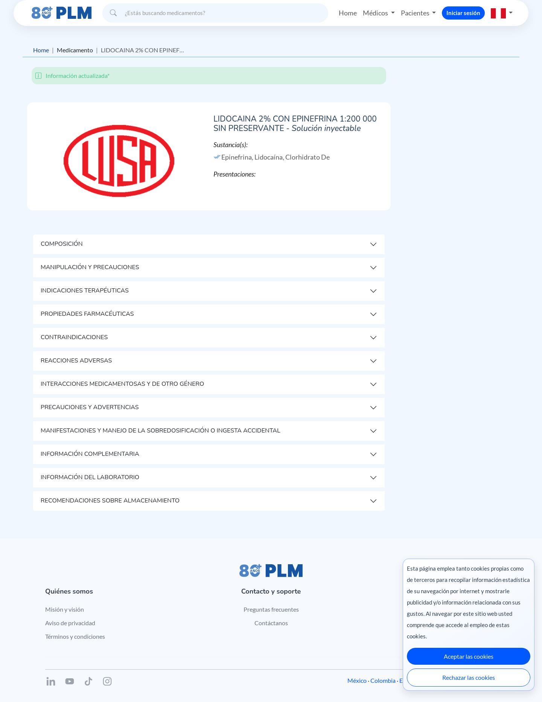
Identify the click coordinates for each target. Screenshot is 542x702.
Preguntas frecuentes (271, 609)
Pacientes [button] (416, 13)
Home (348, 13)
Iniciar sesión (463, 12)
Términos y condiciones (75, 636)
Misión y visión (64, 609)
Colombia (383, 680)
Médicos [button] (376, 13)
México (357, 680)
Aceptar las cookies (468, 656)
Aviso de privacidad (70, 622)
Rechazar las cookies (468, 677)
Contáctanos (271, 622)
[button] (502, 12)
